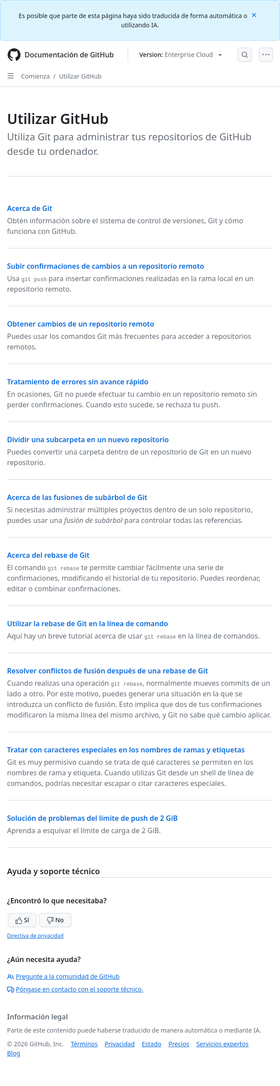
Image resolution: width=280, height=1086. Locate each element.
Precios (179, 1044)
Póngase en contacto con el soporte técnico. (75, 989)
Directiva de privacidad (35, 935)
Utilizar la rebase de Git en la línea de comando (87, 623)
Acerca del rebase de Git (48, 555)
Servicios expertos (222, 1044)
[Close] (255, 14)
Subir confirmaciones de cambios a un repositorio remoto (105, 266)
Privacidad (120, 1044)
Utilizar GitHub (80, 76)
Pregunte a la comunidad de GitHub (63, 976)
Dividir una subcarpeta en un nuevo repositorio (88, 439)
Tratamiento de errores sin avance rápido (77, 382)
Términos (84, 1044)
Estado (151, 1044)
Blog (13, 1053)
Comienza (35, 76)
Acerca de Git (29, 208)
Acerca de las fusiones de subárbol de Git (77, 497)
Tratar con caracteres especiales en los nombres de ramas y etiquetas (126, 750)
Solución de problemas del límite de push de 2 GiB (92, 818)
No (55, 920)
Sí (22, 920)
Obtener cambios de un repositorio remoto (80, 324)
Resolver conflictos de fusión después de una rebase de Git (107, 671)
